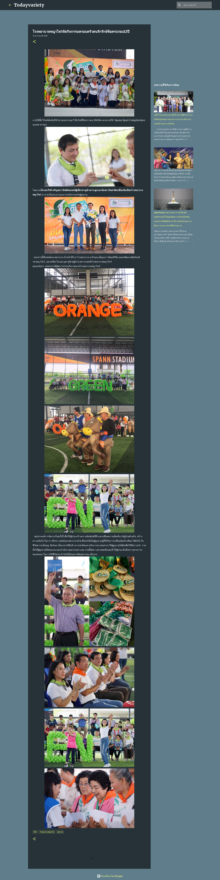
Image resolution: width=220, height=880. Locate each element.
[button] (34, 42)
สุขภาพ (60, 832)
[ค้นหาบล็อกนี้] (197, 5)
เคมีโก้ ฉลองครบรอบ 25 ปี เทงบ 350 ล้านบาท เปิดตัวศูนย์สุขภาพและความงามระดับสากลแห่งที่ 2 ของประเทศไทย (173, 119)
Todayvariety (29, 5)
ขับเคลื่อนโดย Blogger (110, 876)
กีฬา (35, 832)
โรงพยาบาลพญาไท (47, 832)
